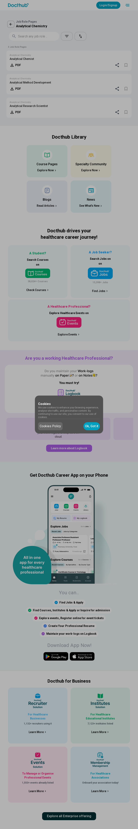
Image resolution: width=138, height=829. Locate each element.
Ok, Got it (91, 426)
